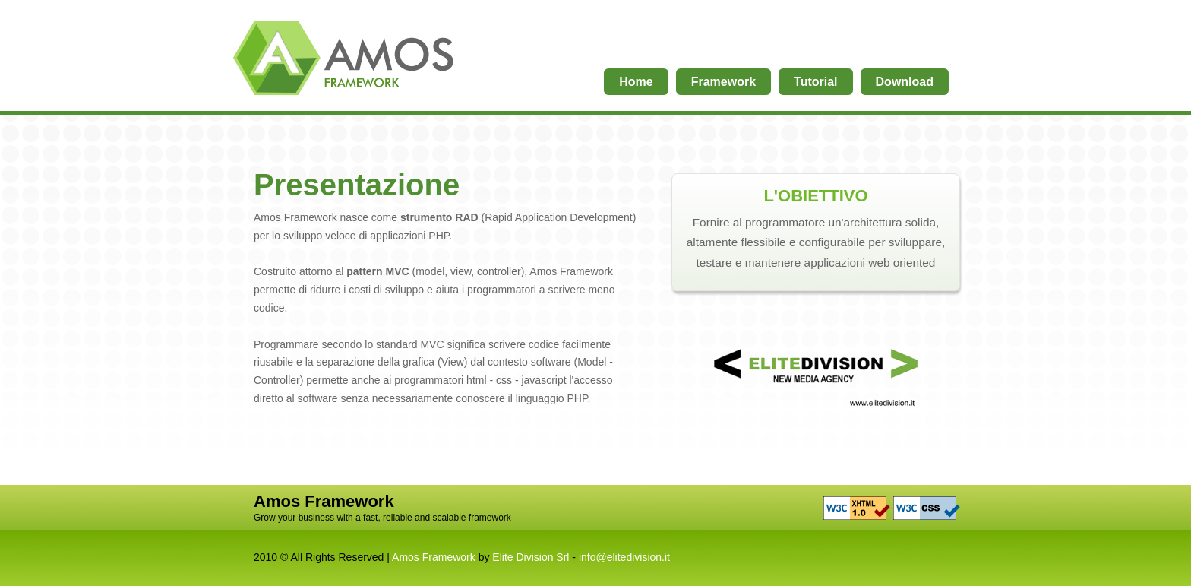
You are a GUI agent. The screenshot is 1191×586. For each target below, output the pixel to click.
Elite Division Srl (530, 557)
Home (345, 62)
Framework (723, 81)
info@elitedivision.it (624, 557)
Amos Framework (433, 557)
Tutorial (815, 81)
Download (905, 81)
